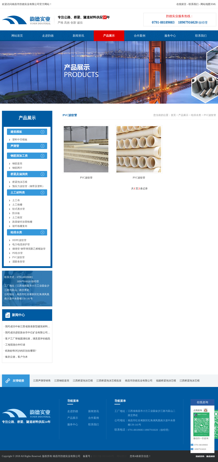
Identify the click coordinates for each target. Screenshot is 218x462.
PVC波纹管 (18, 257)
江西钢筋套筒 (61, 380)
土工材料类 (18, 192)
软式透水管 (18, 209)
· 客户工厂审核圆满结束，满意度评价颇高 (27, 338)
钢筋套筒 (17, 163)
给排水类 (16, 232)
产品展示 (109, 35)
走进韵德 (48, 35)
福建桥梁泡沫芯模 (166, 380)
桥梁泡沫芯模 (19, 182)
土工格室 (17, 217)
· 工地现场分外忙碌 (14, 344)
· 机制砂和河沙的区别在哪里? (20, 350)
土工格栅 (17, 204)
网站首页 (17, 35)
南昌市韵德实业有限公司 (138, 380)
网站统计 (122, 456)
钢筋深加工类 (19, 155)
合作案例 (139, 35)
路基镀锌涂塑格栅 (22, 221)
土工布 (16, 200)
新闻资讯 (78, 35)
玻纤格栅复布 (19, 226)
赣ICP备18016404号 (103, 456)
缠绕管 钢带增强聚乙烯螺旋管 (29, 248)
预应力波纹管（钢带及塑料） (28, 186)
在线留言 (181, 4)
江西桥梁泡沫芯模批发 (108, 380)
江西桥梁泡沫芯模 (83, 380)
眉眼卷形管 (18, 261)
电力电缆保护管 (21, 244)
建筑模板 (16, 131)
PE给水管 (17, 253)
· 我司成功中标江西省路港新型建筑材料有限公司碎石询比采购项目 (41, 326)
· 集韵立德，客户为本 (16, 357)
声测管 (15, 145)
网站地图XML (208, 4)
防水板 (16, 213)
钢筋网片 (17, 168)
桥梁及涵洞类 (19, 174)
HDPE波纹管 (19, 240)
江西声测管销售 (42, 380)
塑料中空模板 (19, 139)
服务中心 (170, 35)
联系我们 (194, 4)
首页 (173, 115)
